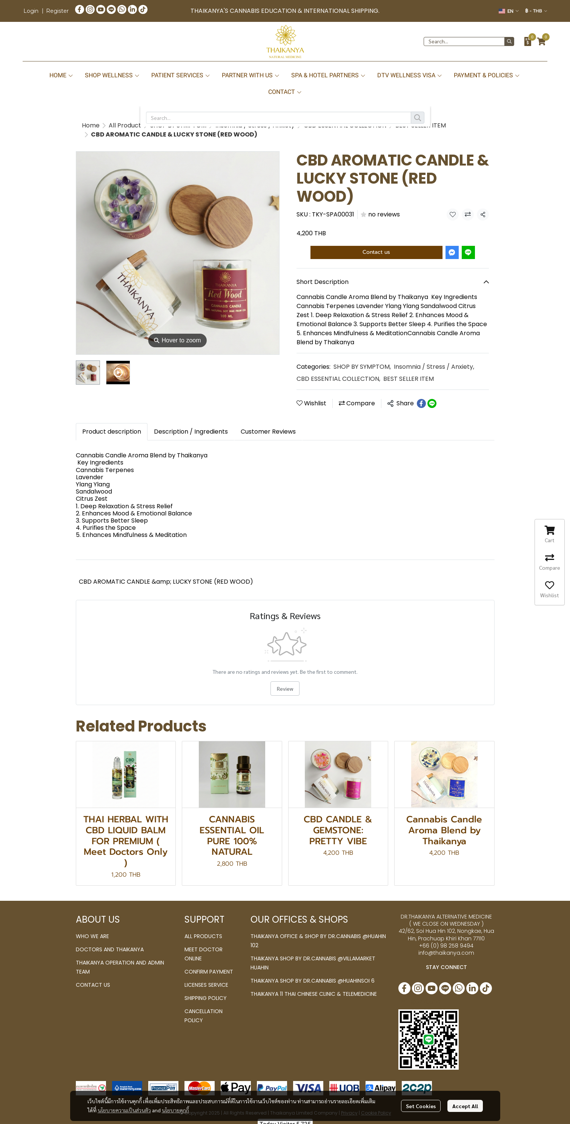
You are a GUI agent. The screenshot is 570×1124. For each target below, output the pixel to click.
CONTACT (285, 91)
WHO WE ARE (92, 927)
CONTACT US (93, 976)
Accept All (465, 1106)
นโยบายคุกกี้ (175, 1110)
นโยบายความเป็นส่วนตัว (124, 1110)
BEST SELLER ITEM (146, 125)
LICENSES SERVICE (206, 976)
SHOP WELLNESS (112, 75)
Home (91, 125)
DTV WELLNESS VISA (409, 75)
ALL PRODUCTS (203, 927)
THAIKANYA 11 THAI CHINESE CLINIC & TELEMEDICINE (313, 985)
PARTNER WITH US (251, 75)
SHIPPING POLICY (205, 989)
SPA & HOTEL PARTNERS (328, 75)
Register (57, 11)
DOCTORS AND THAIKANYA (110, 940)
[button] (508, 11)
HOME (61, 75)
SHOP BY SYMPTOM (362, 357)
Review (285, 679)
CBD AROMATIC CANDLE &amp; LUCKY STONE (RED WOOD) (166, 572)
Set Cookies (421, 1106)
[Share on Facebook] (421, 394)
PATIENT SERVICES (180, 75)
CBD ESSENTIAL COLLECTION (338, 369)
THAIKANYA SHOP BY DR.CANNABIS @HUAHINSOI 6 (312, 971)
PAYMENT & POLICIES (487, 75)
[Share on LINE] (431, 394)
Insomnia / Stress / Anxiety (434, 357)
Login (30, 11)
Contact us (376, 243)
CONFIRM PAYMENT (208, 962)
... (110, 125)
